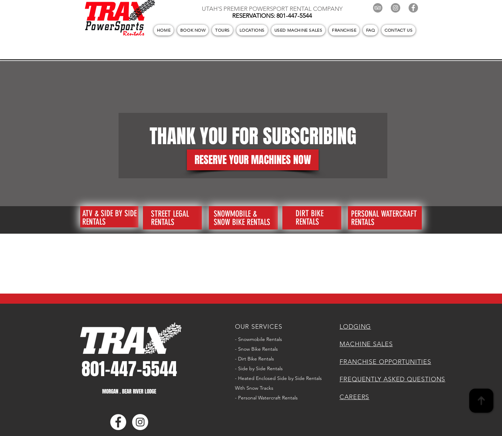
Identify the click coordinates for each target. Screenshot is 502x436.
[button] (192, 30)
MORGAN (111, 391)
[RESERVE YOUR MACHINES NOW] (253, 159)
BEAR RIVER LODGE (138, 391)
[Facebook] (413, 8)
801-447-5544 (294, 15)
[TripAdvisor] (377, 8)
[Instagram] (395, 8)
